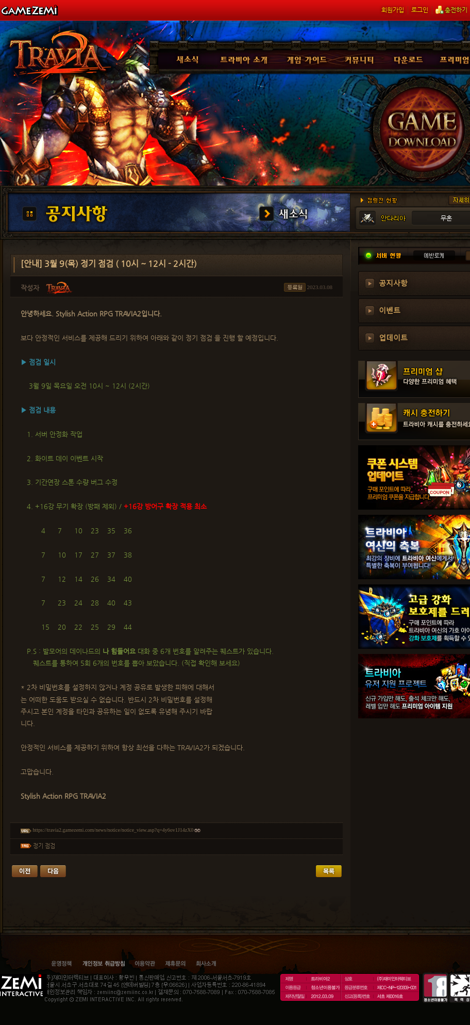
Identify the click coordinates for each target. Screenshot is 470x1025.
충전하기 (451, 9)
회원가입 (392, 9)
